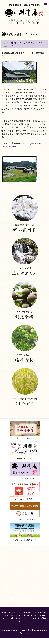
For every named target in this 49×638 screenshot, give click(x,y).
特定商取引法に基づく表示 (32, 615)
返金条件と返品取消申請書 (42, 615)
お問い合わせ (23, 615)
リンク (27, 615)
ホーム (3, 615)
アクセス (19, 616)
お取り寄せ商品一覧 (14, 615)
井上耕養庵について (7, 615)
